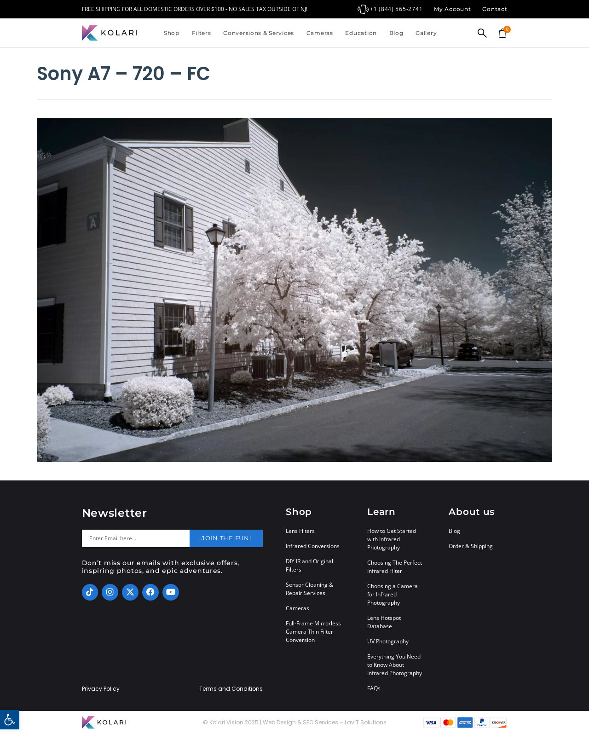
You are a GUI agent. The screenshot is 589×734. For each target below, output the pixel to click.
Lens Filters (300, 531)
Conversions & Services (258, 32)
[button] (9, 719)
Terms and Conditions (231, 689)
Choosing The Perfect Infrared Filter (394, 567)
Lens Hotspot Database (384, 622)
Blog (396, 32)
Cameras (319, 32)
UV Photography (388, 641)
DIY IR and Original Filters (309, 565)
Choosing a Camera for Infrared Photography (392, 594)
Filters (201, 32)
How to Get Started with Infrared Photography (391, 539)
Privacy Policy (101, 689)
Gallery (426, 32)
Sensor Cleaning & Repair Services (309, 589)
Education (360, 32)
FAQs (374, 688)
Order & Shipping (471, 546)
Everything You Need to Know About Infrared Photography (394, 665)
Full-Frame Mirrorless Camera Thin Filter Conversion (313, 631)
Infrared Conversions (313, 546)
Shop (171, 32)
